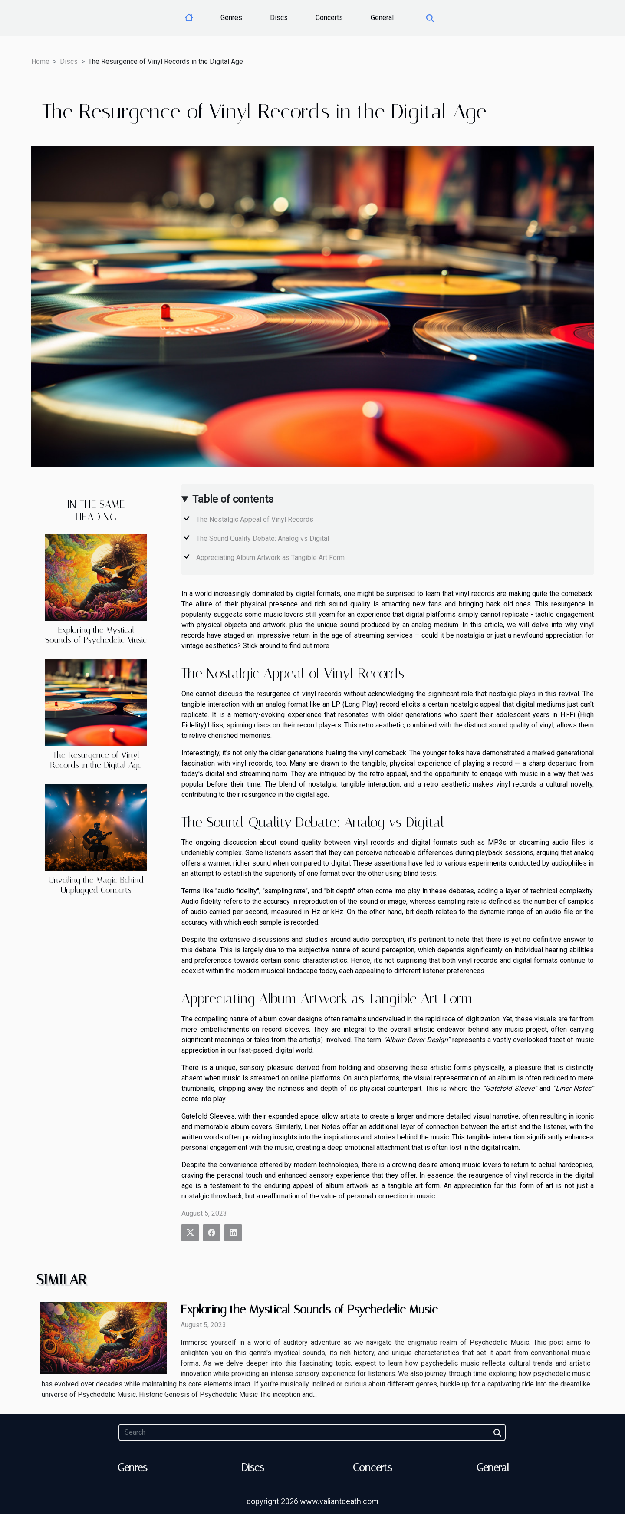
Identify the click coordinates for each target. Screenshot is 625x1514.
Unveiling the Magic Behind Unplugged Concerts (96, 885)
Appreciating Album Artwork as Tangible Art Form (270, 557)
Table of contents (232, 499)
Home (40, 61)
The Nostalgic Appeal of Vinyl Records (254, 519)
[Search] (311, 1432)
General (382, 17)
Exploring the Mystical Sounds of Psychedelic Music (96, 635)
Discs (279, 17)
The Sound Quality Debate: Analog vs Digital (262, 538)
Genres (231, 17)
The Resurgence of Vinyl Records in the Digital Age (96, 760)
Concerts (329, 17)
